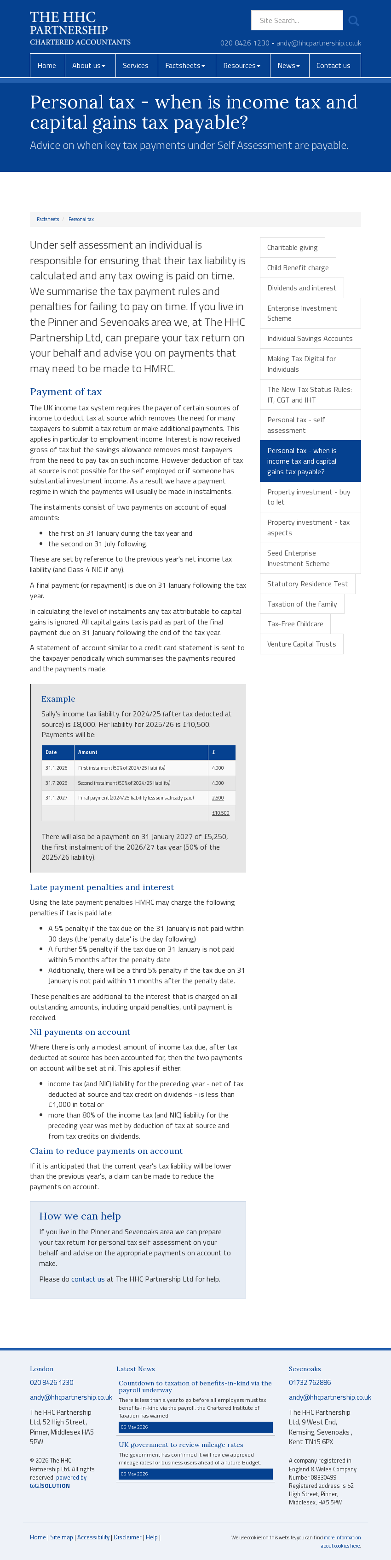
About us (88, 65)
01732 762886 (310, 1382)
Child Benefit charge (298, 267)
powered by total (58, 1481)
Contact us (333, 65)
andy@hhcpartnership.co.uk (318, 42)
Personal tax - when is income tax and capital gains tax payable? (302, 461)
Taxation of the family (302, 603)
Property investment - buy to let (309, 497)
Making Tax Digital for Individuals (301, 363)
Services (136, 65)
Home (46, 65)
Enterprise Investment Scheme (302, 313)
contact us (88, 1278)
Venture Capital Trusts (301, 643)
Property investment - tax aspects (308, 527)
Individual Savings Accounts (310, 338)
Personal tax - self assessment (296, 425)
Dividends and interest (302, 287)
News (288, 65)
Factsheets (185, 65)
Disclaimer (128, 1537)
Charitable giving (292, 247)
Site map (61, 1537)
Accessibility (93, 1537)
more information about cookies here (341, 1541)
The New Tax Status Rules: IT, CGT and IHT (309, 394)
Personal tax (81, 219)
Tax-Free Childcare (295, 623)
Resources (241, 65)
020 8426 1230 (245, 42)
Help (152, 1537)
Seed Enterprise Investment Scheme (298, 558)
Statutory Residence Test (307, 583)
